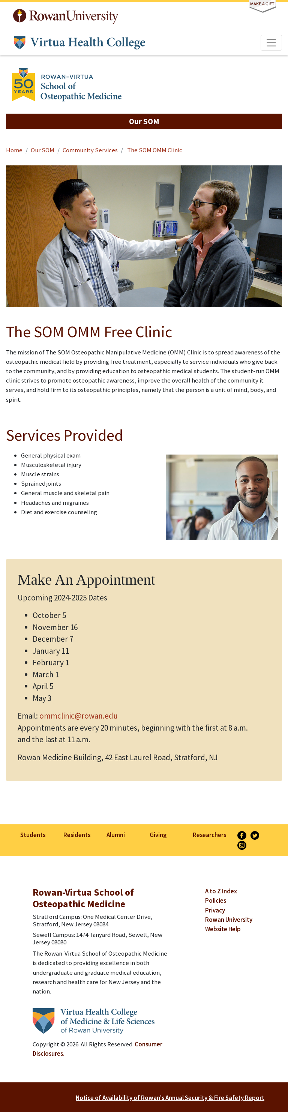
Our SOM (42, 150)
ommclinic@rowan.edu (78, 716)
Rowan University (65, 16)
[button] (144, 121)
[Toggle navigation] (271, 43)
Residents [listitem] (76, 835)
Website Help (223, 929)
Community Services (90, 150)
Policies (215, 900)
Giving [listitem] (158, 835)
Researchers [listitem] (209, 835)
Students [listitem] (32, 835)
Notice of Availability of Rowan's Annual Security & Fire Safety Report (170, 1098)
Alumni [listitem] (115, 835)
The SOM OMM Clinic (154, 150)
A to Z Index (221, 891)
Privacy (215, 910)
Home (14, 150)
